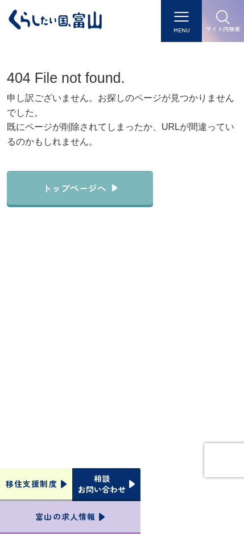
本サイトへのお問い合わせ (122, 398)
